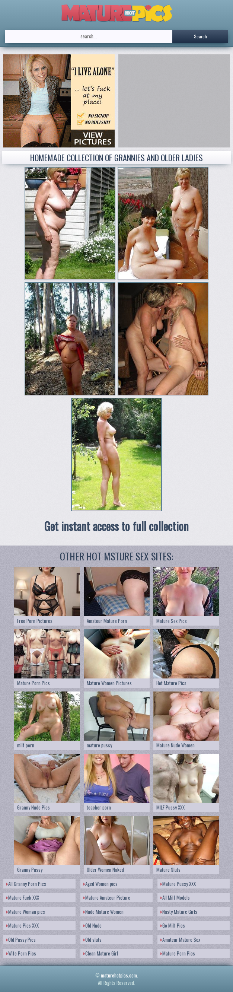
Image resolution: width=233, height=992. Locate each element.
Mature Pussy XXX (178, 883)
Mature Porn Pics (177, 953)
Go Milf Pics (172, 925)
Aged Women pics (100, 883)
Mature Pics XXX (22, 925)
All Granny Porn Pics (26, 883)
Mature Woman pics (25, 911)
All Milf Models (175, 897)
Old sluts (92, 939)
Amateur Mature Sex (180, 939)
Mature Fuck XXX (22, 897)
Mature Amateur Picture (106, 897)
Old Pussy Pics (21, 939)
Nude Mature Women (103, 911)
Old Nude (92, 925)
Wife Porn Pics (21, 953)
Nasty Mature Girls (178, 911)
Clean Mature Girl (100, 953)
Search (200, 36)
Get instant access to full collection (116, 526)
